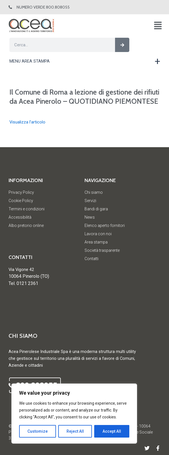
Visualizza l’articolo (27, 122)
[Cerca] (122, 45)
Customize (37, 431)
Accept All (111, 431)
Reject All (75, 431)
